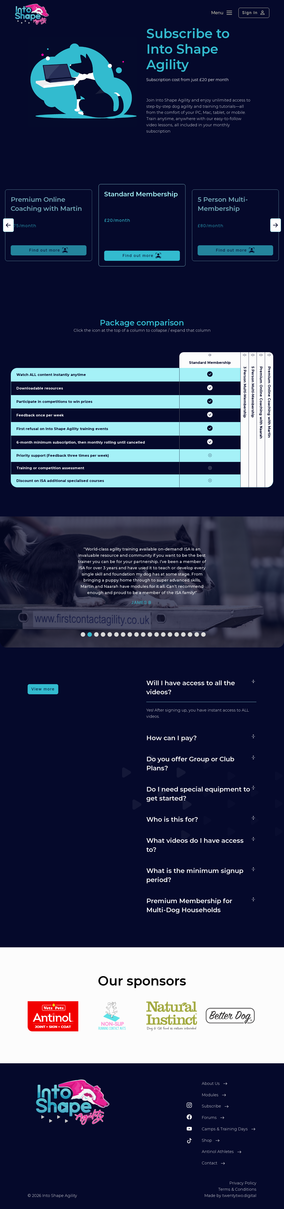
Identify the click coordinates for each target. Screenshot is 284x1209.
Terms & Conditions (237, 1189)
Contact (209, 1163)
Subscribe (211, 1106)
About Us (211, 1083)
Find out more (48, 250)
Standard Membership (210, 363)
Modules (210, 1095)
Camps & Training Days (225, 1129)
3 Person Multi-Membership (245, 392)
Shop (207, 1140)
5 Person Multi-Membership (253, 392)
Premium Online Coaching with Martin (269, 402)
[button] (8, 225)
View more (43, 689)
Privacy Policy (242, 1183)
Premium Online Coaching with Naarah (261, 402)
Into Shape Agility (59, 1195)
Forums (209, 1117)
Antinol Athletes (218, 1151)
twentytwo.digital (239, 1195)
